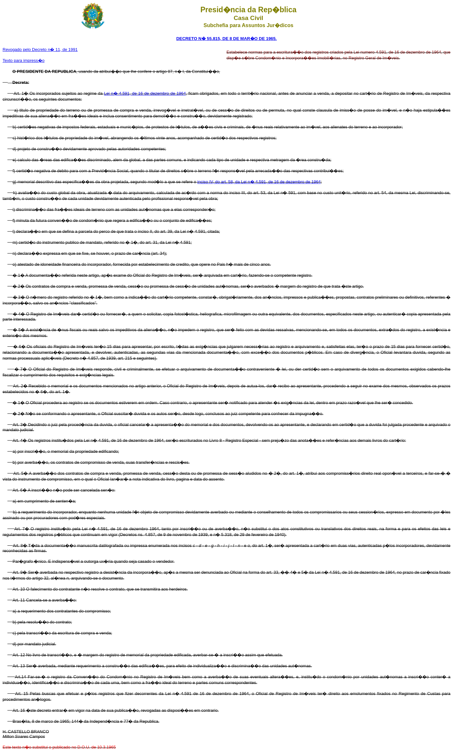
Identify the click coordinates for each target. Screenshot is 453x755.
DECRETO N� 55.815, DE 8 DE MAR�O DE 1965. (226, 38)
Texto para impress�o (23, 60)
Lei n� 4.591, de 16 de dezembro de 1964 (145, 93)
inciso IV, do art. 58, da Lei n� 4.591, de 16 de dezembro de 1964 (259, 181)
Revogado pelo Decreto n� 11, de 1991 (40, 49)
